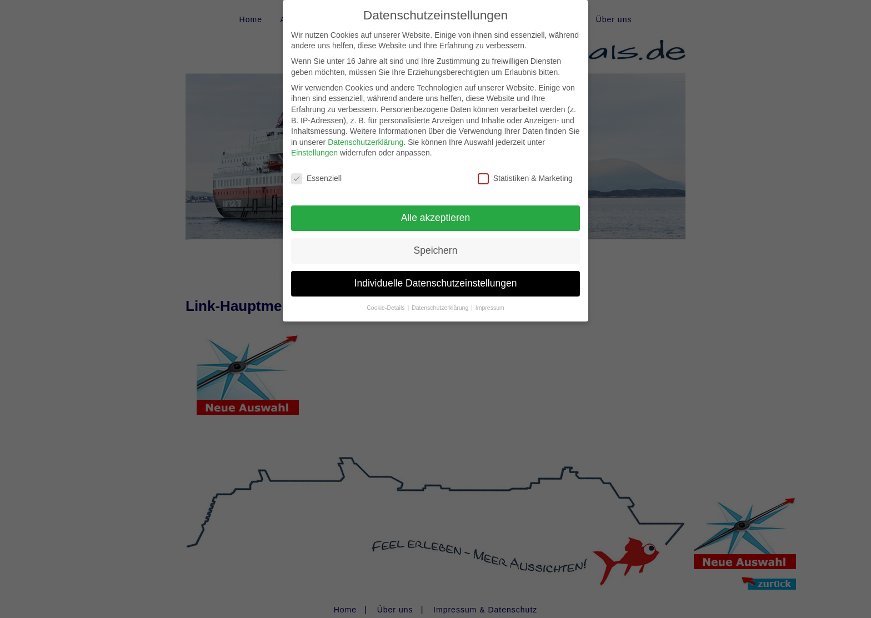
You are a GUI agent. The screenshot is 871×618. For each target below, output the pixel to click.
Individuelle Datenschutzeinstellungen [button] (435, 273)
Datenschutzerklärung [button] (441, 298)
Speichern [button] (436, 241)
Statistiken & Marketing (525, 169)
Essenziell (316, 169)
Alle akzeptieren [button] (435, 208)
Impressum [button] (489, 298)
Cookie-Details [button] (386, 298)
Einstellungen (314, 143)
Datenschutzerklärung (365, 132)
